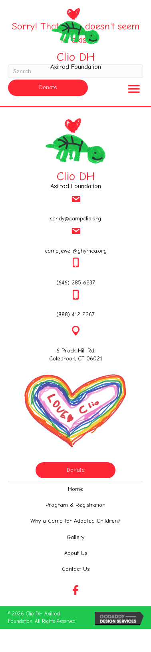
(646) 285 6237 (75, 282)
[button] (48, 87)
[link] (75, 489)
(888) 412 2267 (75, 314)
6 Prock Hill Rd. (75, 350)
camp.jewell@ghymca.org (76, 250)
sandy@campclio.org (75, 218)
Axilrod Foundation (75, 66)
